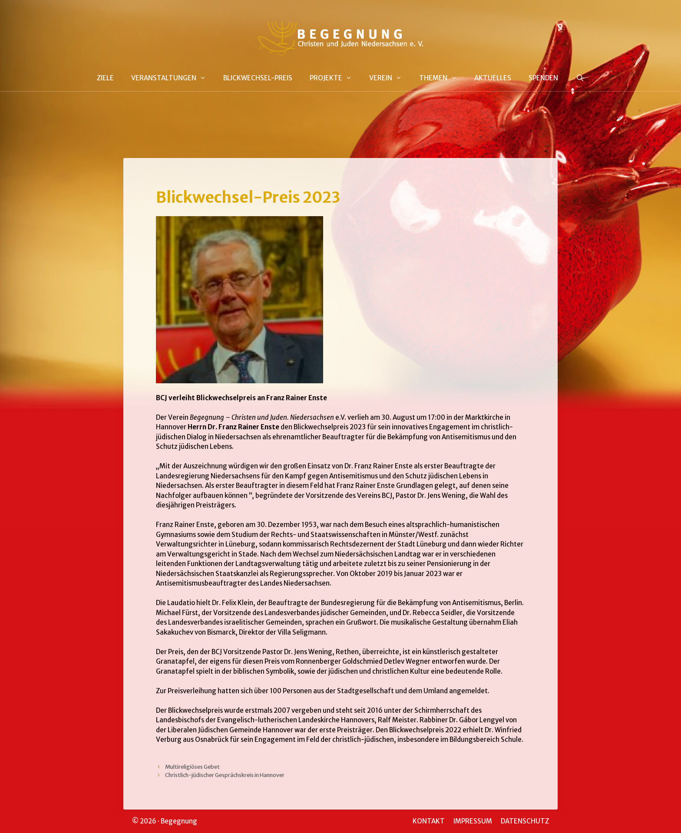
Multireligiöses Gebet (192, 766)
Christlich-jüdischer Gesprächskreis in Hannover (224, 774)
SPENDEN (543, 78)
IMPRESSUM (472, 821)
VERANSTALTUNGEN (173, 78)
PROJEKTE (335, 78)
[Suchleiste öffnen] (579, 78)
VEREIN (389, 78)
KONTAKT (429, 821)
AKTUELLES (492, 78)
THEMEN (442, 78)
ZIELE (105, 78)
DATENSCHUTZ (525, 821)
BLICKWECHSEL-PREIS (257, 78)
